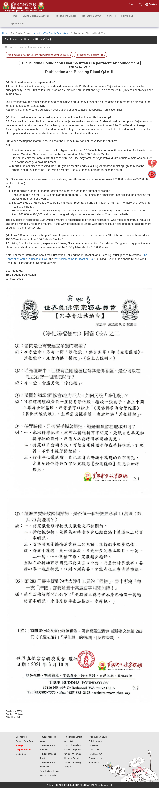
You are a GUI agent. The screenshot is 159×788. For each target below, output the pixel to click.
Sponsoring (21, 737)
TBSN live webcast (73, 745)
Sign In (132, 4)
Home (5, 33)
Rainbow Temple (72, 758)
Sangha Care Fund (25, 741)
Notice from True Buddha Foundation (50, 33)
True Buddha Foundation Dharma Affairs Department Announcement (39, 55)
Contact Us (21, 754)
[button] (36, 16)
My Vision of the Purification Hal (74, 258)
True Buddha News (98, 737)
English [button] (151, 4)
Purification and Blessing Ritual (90, 55)
